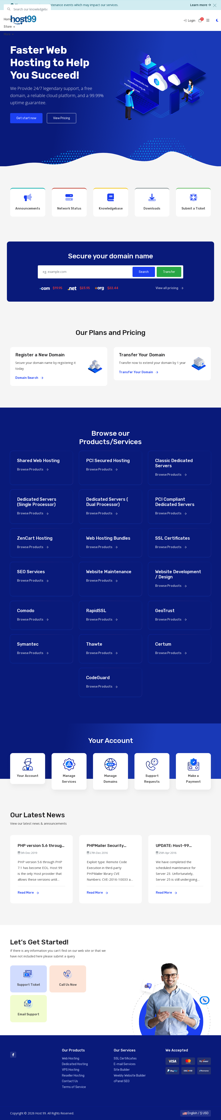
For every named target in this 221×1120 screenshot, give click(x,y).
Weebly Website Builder (130, 1075)
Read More (28, 892)
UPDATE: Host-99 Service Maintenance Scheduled (176, 845)
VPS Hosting (70, 1070)
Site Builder (122, 1070)
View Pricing (61, 118)
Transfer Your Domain (138, 372)
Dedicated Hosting (75, 1064)
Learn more (200, 5)
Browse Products (32, 469)
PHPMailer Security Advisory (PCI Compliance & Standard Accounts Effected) (109, 845)
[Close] (214, 5)
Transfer (169, 272)
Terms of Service (74, 1087)
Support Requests (152, 770)
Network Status (69, 202)
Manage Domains (110, 770)
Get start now (26, 118)
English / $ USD (195, 1113)
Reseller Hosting (73, 1075)
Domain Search (29, 378)
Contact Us (70, 1081)
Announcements (27, 202)
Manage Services (69, 770)
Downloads (152, 202)
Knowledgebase (110, 202)
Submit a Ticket (193, 202)
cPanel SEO (121, 1081)
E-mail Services (125, 1064)
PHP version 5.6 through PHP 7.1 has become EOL (41, 845)
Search (144, 272)
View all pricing (169, 288)
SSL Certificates (125, 1058)
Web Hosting (70, 1058)
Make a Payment (193, 770)
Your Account (27, 768)
